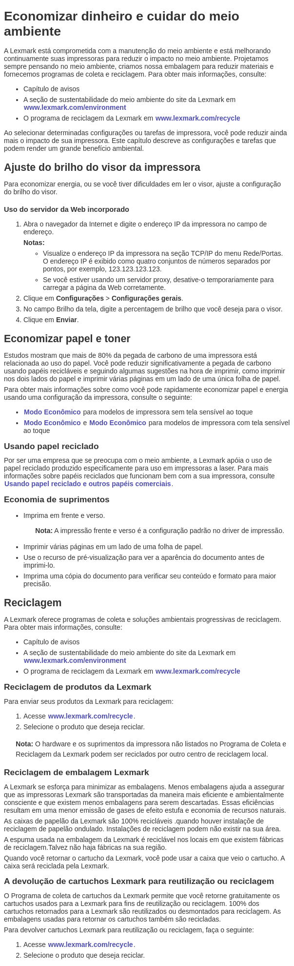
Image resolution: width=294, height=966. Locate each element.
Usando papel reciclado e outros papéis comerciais (87, 484)
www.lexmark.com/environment (75, 107)
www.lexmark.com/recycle (198, 118)
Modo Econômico (52, 412)
